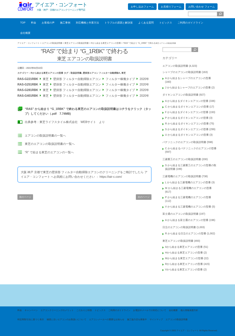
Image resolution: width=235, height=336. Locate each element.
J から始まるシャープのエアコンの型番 (188, 87)
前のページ (25, 197)
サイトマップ (156, 319)
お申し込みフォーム (142, 6)
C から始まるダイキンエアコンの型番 (187, 106)
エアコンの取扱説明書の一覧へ (45, 135)
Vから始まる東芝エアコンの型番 (184, 269)
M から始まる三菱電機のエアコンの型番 (188, 188)
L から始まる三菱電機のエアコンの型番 (188, 182)
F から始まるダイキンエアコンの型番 (186, 112)
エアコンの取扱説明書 (175, 65)
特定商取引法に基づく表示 (30, 319)
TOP (23, 22)
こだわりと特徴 (84, 310)
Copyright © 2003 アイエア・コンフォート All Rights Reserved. (189, 330)
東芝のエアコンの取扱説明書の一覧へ (50, 143)
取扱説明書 (76, 73)
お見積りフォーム (171, 6)
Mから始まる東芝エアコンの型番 (184, 258)
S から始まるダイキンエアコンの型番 (187, 129)
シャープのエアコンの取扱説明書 (181, 72)
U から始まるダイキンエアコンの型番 (187, 134)
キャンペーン (31, 310)
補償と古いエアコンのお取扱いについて (66, 319)
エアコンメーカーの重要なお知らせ (106, 319)
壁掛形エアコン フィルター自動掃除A (101, 73)
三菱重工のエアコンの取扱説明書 (181, 159)
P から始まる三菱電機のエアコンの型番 (188, 197)
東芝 (123, 73)
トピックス (165, 22)
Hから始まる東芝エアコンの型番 (184, 252)
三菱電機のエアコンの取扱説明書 (181, 176)
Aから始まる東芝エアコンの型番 (184, 246)
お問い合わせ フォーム (201, 6)
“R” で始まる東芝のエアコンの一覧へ (49, 152)
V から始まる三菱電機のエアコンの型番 (188, 206)
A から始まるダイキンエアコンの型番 (186, 100)
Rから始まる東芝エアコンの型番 (47, 73)
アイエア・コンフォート (61, 5)
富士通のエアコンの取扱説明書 (180, 213)
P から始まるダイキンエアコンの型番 (187, 117)
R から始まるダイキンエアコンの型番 (187, 123)
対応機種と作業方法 (87, 22)
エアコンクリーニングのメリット (57, 310)
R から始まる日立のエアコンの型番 (185, 233)
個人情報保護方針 (189, 310)
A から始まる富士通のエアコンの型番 (186, 220)
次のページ (144, 197)
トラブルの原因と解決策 (118, 22)
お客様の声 (48, 22)
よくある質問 (146, 22)
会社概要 (25, 32)
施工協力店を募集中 (137, 319)
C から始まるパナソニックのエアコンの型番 (190, 148)
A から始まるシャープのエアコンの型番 (188, 78)
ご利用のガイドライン (190, 22)
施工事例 (65, 22)
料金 (33, 22)
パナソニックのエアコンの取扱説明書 (184, 142)
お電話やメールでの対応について (149, 310)
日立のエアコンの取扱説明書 (179, 227)
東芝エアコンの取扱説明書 (177, 240)
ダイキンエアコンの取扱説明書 (180, 94)
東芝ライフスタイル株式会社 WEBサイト (67, 122)
